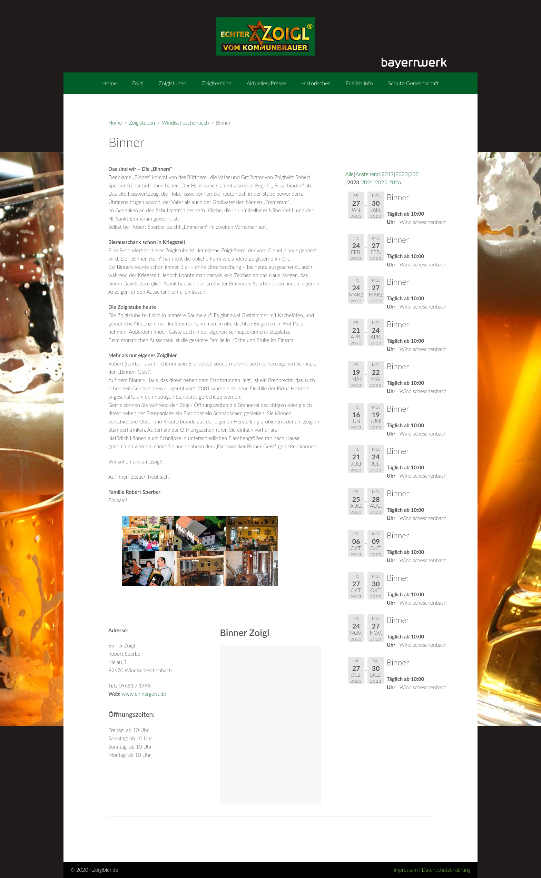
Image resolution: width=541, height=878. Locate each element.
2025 (381, 182)
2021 (416, 174)
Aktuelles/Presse (266, 83)
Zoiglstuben (172, 83)
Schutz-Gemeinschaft (413, 83)
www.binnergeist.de (144, 694)
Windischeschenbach (185, 122)
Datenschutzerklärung (446, 870)
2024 (367, 182)
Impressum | (408, 870)
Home (109, 83)
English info (359, 83)
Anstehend (367, 174)
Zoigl (137, 83)
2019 (388, 174)
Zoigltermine (216, 83)
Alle (349, 174)
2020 (401, 174)
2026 (395, 182)
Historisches (315, 83)
